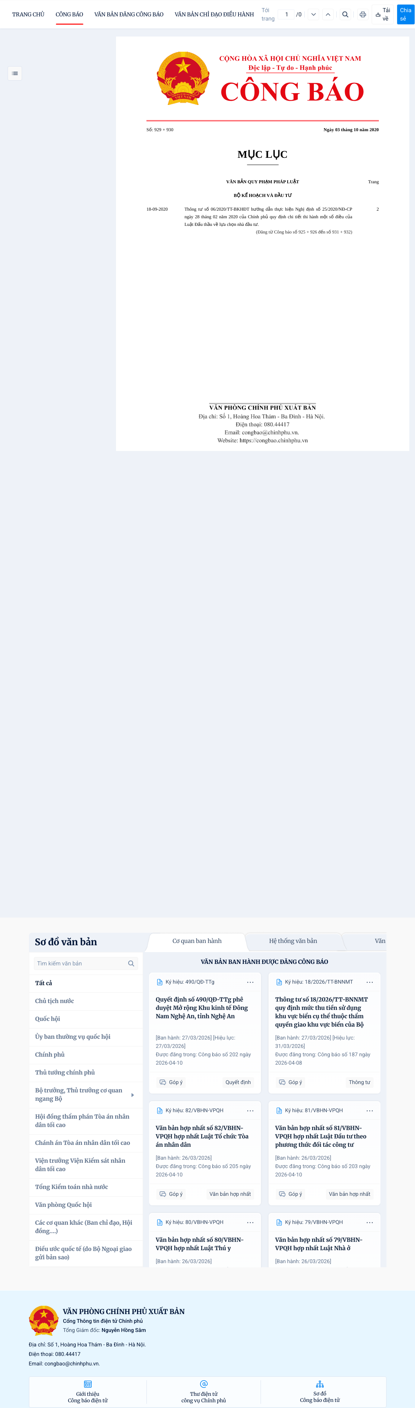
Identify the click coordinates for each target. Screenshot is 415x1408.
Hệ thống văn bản (293, 941)
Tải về (382, 14)
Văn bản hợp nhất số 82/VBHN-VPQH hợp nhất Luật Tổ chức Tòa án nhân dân (202, 1137)
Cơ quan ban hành (197, 941)
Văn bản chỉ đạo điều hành (214, 14)
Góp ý (171, 1082)
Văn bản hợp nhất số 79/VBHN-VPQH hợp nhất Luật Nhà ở (319, 1244)
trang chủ (28, 14)
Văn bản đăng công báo (129, 14)
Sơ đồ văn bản (66, 942)
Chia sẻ (406, 14)
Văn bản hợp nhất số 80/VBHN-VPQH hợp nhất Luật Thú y (200, 1244)
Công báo (69, 14)
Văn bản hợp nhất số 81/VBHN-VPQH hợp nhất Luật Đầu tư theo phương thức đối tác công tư (321, 1137)
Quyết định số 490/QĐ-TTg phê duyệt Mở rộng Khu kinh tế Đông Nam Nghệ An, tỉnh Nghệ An (202, 1008)
